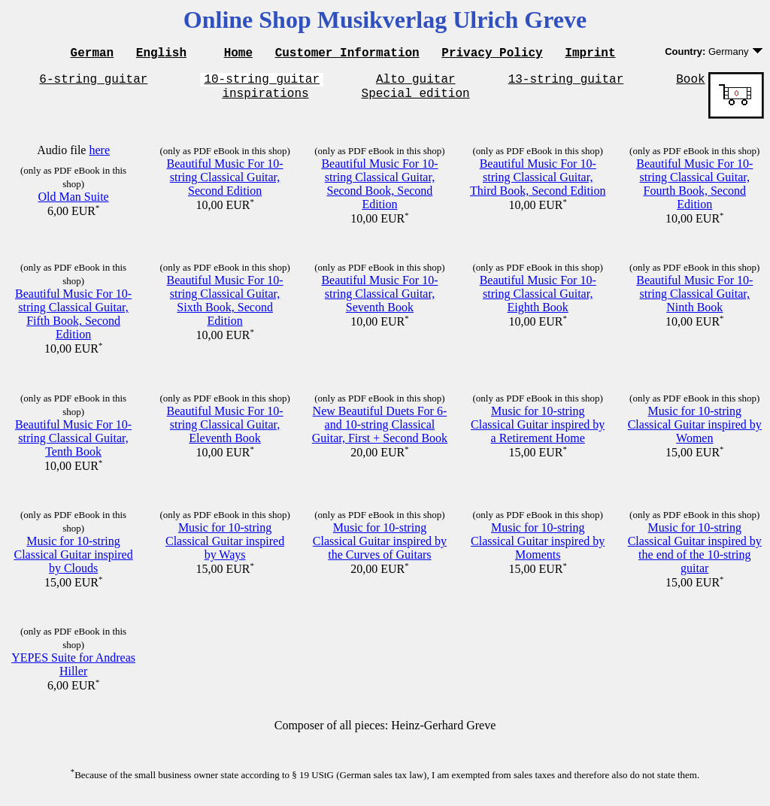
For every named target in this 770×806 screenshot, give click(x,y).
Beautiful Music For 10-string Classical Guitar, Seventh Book (379, 300)
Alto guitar (416, 82)
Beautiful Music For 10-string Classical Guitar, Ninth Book (694, 300)
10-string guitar (262, 82)
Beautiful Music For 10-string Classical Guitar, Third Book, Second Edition (537, 184)
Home (238, 54)
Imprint (590, 54)
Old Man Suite (73, 203)
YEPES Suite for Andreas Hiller (73, 671)
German (92, 54)
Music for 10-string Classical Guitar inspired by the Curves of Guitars (380, 548)
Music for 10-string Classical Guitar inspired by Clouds (73, 561)
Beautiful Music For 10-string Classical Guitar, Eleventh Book (225, 431)
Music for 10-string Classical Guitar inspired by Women (695, 431)
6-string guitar (93, 82)
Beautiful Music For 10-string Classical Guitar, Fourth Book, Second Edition (694, 190)
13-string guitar (566, 82)
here (99, 156)
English (161, 54)
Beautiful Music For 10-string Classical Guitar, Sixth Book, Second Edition (225, 307)
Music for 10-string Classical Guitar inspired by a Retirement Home (538, 431)
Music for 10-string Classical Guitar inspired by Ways (224, 548)
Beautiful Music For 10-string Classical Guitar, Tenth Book (73, 445)
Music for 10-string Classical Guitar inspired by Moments (538, 548)
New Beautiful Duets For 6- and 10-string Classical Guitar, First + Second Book (379, 431)
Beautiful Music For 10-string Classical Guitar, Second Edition (225, 184)
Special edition (416, 99)
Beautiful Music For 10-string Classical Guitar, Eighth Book (538, 300)
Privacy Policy (491, 54)
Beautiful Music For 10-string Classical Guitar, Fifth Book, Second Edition (73, 320)
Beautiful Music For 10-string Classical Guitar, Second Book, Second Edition (379, 190)
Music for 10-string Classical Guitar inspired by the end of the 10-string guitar (695, 554)
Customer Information (347, 54)
